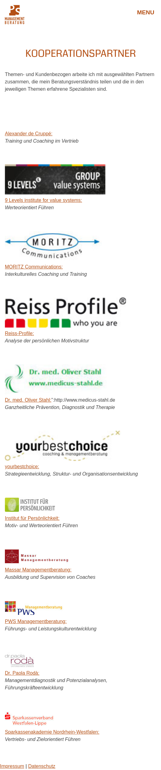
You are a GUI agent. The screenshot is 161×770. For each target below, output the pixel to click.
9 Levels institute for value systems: (43, 200)
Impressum (12, 766)
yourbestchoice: (22, 466)
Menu (146, 12)
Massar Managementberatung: (38, 569)
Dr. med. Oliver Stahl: (28, 400)
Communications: (34, 266)
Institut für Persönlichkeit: (32, 518)
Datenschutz (41, 766)
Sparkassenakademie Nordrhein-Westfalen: (52, 732)
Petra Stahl (80, 12)
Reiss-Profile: (19, 333)
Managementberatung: (36, 621)
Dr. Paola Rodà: (22, 673)
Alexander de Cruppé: (29, 133)
